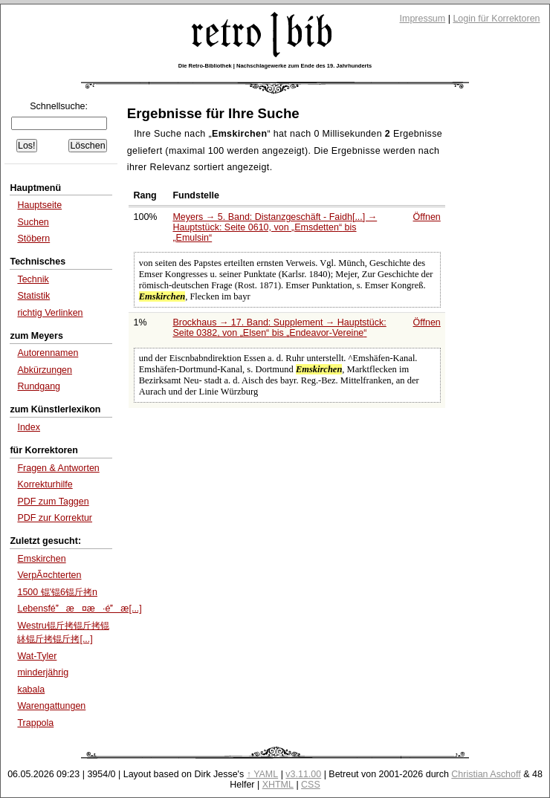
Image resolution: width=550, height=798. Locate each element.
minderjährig (42, 672)
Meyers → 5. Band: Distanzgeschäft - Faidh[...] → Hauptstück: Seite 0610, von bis (274, 227)
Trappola (35, 723)
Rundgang (38, 386)
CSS (310, 784)
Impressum (423, 18)
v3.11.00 (303, 774)
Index (28, 427)
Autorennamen (47, 353)
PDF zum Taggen (52, 501)
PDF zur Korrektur (54, 518)
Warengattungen (51, 706)
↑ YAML (263, 774)
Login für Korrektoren (496, 18)
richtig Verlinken (49, 313)
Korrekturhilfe (44, 484)
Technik (32, 279)
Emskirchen (41, 559)
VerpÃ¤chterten (49, 575)
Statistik (33, 296)
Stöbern (33, 238)
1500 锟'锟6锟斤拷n (57, 592)
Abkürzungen (44, 370)
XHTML (278, 784)
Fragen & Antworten (58, 468)
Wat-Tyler (36, 656)
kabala (31, 689)
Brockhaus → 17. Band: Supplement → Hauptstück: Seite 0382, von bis (279, 327)
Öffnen (427, 217)
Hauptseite (39, 205)
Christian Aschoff (485, 774)
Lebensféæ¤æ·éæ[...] (79, 608)
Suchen (32, 222)
